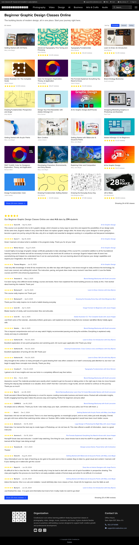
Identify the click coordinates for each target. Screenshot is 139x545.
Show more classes (16, 203)
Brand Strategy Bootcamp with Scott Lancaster (100, 278)
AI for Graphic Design (112, 165)
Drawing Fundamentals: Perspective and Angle (18, 111)
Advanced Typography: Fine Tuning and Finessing (53, 49)
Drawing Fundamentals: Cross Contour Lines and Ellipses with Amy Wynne (90, 349)
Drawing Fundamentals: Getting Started (52, 193)
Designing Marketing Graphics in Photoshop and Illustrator (116, 111)
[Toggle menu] (136, 7)
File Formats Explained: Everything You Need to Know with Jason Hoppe (91, 435)
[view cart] (113, 2)
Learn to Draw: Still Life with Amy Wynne (102, 357)
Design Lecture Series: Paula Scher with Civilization (98, 447)
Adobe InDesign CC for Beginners (117, 137)
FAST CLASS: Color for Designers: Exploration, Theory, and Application (17, 166)
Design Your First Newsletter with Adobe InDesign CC (50, 111)
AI (69, 7)
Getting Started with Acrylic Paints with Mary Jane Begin (96, 412)
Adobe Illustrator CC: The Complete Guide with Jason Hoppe (95, 317)
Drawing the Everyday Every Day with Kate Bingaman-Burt (96, 299)
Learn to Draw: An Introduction (115, 48)
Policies (69, 542)
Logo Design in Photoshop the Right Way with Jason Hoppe (95, 424)
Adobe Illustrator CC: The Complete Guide (17, 80)
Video (52, 7)
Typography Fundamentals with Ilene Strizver (100, 369)
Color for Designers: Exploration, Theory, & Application (50, 80)
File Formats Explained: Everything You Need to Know (85, 80)
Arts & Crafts (92, 7)
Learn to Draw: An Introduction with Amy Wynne (99, 340)
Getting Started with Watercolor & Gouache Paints (83, 138)
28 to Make (108, 193)
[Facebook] (40, 530)
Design (61, 7)
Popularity (115, 25)
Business (78, 7)
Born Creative (43, 137)
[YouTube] (35, 530)
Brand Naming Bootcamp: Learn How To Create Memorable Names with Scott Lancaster (86, 392)
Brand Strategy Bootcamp (113, 79)
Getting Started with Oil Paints (15, 48)
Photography (39, 7)
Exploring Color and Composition (83, 165)
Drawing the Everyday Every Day (83, 193)
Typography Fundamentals (81, 48)
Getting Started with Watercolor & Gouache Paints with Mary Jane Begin (91, 456)
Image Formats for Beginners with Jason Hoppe (99, 308)
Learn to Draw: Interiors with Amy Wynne (102, 290)
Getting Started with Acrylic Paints (17, 137)
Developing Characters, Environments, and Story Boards (52, 166)
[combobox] (122, 7)
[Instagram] (44, 530)
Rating (131, 25)
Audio (105, 7)
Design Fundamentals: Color (15, 193)
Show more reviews (16, 497)
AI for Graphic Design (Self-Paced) (84, 110)
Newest (124, 25)
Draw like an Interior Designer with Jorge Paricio (99, 467)
